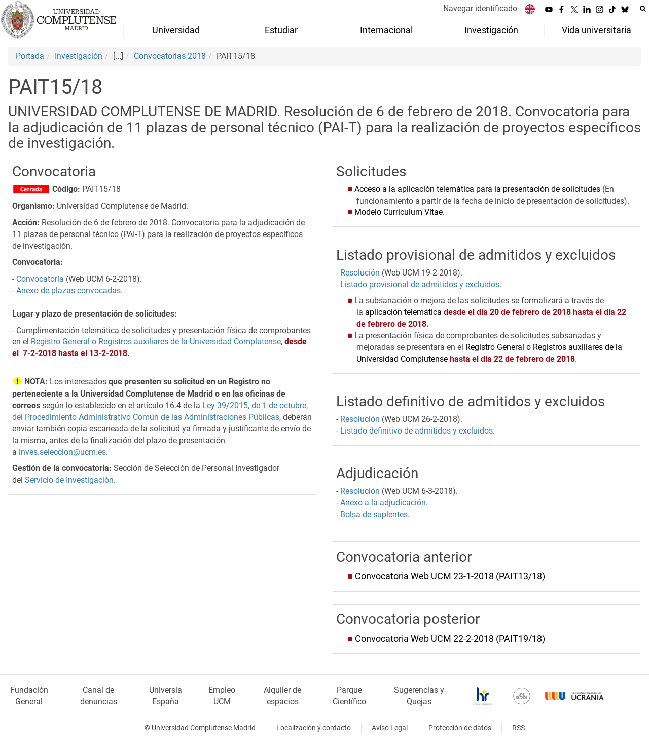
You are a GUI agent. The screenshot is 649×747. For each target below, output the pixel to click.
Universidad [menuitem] (176, 30)
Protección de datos (459, 728)
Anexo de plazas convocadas (68, 290)
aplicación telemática (403, 312)
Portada (30, 56)
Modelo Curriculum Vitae (398, 212)
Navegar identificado (480, 8)
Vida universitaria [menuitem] (596, 30)
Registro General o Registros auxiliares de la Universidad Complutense (156, 341)
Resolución (360, 273)
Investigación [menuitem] (491, 30)
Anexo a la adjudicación (383, 502)
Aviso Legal (390, 728)
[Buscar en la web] (643, 9)
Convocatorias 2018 (170, 56)
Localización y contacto (313, 728)
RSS (518, 728)
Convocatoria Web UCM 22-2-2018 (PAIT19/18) (450, 639)
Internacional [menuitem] (386, 30)
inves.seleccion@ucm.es (62, 452)
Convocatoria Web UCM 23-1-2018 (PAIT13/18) (450, 576)
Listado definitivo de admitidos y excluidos (416, 431)
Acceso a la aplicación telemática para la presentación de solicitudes (477, 189)
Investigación (78, 56)
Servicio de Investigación (69, 480)
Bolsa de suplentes (374, 514)
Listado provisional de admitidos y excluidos (419, 284)
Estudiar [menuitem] (281, 30)
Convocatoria (40, 279)
